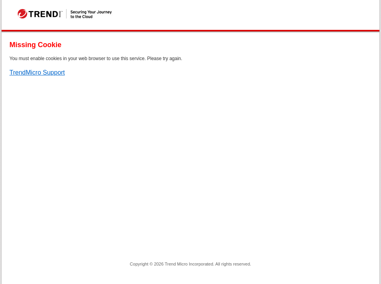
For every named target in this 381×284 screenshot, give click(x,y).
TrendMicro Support (37, 72)
